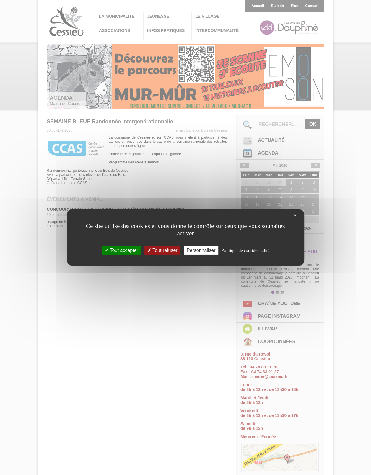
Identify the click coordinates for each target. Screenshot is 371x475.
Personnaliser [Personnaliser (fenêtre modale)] (201, 250)
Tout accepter (121, 250)
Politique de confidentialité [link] (245, 250)
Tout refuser (162, 250)
